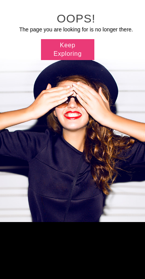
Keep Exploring (68, 49)
